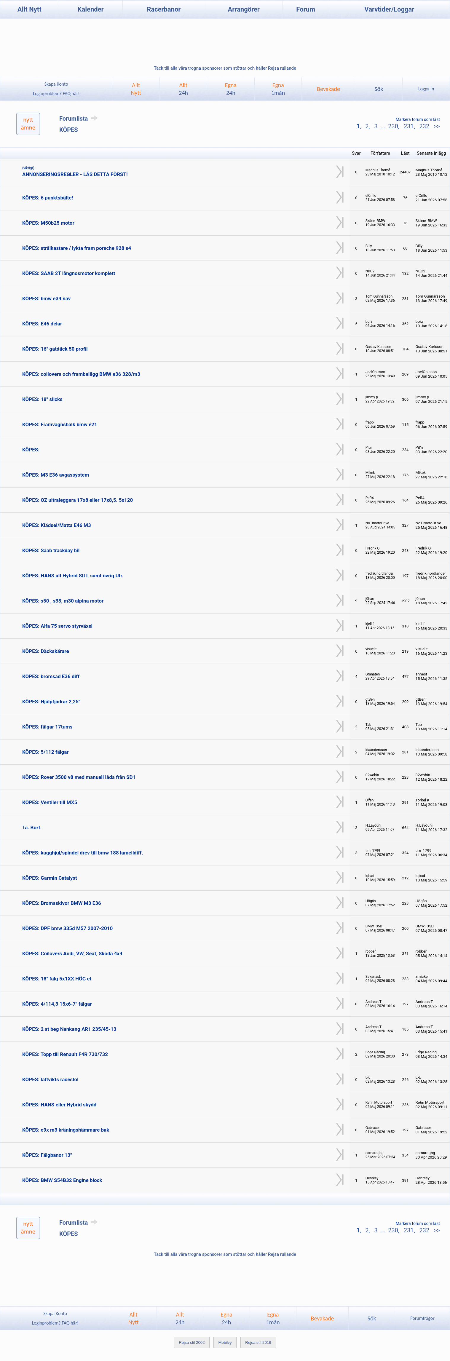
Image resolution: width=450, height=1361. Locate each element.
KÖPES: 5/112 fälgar (45, 752)
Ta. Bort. (32, 827)
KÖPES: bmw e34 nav (46, 298)
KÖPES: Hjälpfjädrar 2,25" (51, 702)
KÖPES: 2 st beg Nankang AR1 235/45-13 (69, 1029)
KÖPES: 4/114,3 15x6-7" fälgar (57, 1004)
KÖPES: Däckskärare (45, 651)
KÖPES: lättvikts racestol (50, 1079)
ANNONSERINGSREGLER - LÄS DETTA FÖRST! (75, 174)
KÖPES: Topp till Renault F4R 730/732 (65, 1054)
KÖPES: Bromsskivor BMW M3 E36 (61, 903)
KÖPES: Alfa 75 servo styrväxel (57, 626)
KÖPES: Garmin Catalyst (49, 878)
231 (409, 126)
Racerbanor (164, 9)
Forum (305, 9)
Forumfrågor (422, 1318)
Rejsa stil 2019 (258, 1342)
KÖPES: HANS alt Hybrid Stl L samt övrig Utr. (72, 576)
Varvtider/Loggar (389, 9)
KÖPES (68, 129)
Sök (378, 88)
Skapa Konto (56, 84)
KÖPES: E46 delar (42, 324)
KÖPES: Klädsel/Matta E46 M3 (56, 525)
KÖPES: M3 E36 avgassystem (55, 475)
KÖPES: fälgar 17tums (47, 727)
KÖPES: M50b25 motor (48, 223)
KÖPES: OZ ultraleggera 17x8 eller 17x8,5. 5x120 (77, 500)
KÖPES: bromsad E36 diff (50, 676)
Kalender (91, 9)
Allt (183, 89)
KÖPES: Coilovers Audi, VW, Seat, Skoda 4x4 (72, 953)
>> (436, 126)
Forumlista (79, 118)
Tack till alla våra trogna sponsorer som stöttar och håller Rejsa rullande (225, 68)
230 (393, 126)
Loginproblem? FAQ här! (56, 93)
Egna (231, 89)
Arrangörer (244, 9)
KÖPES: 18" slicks (42, 399)
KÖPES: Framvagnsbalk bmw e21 (59, 424)
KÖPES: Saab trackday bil (50, 550)
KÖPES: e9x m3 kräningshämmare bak (65, 1130)
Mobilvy (225, 1342)
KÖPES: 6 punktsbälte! (47, 198)
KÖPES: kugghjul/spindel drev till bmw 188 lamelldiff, (82, 853)
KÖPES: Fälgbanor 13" (47, 1155)
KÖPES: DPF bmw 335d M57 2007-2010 (67, 928)
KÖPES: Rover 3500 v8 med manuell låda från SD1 (78, 777)
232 (424, 126)
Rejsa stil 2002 (192, 1342)
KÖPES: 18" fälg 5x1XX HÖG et (56, 979)
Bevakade (328, 88)
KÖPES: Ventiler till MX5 (49, 802)
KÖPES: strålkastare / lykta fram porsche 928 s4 (76, 248)
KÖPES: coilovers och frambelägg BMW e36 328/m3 (81, 374)
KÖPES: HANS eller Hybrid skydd (59, 1105)
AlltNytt (136, 89)
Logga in (426, 89)
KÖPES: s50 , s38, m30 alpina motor (62, 601)
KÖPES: (30, 450)
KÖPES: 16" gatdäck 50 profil (55, 349)
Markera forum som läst (418, 119)
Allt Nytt (29, 9)
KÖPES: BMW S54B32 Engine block (62, 1180)
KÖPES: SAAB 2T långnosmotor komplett (68, 273)
